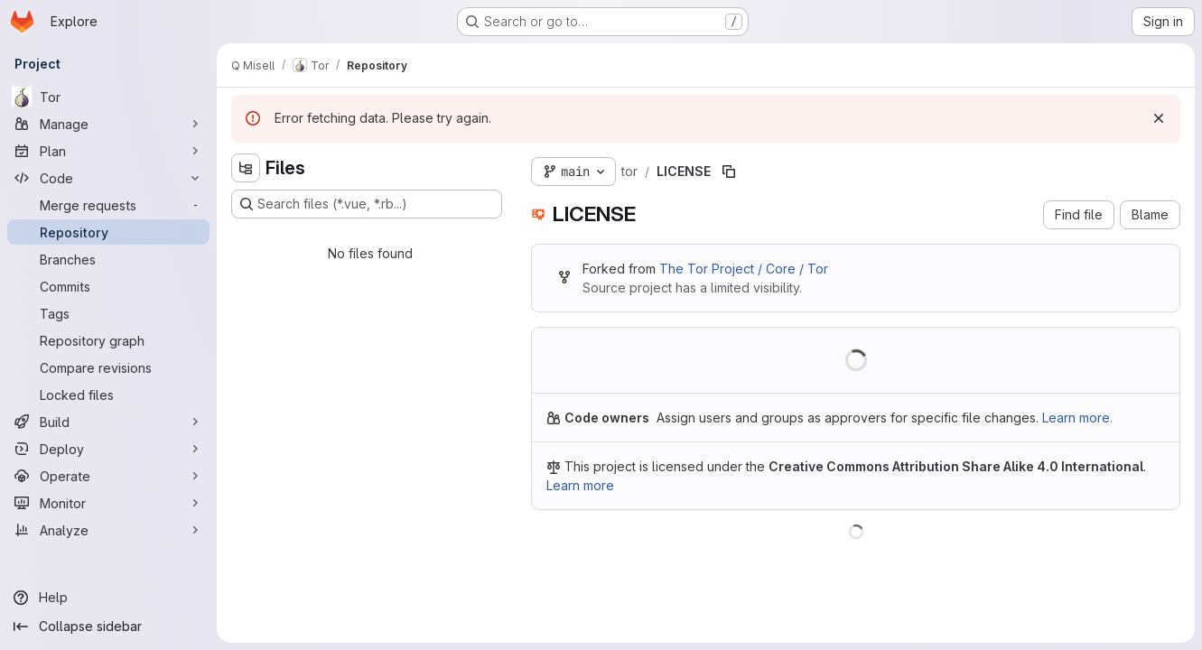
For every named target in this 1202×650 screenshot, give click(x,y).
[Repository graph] (108, 340)
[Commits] (108, 286)
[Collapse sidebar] (108, 626)
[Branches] (108, 259)
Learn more (580, 485)
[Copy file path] (728, 171)
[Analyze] (108, 530)
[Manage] (108, 123)
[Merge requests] (108, 205)
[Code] (108, 177)
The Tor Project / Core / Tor (743, 268)
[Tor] (108, 96)
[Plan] (108, 150)
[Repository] (108, 232)
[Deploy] (108, 448)
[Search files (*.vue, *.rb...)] (366, 204)
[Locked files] (108, 394)
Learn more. (1077, 417)
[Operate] (108, 475)
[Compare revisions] (108, 367)
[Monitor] (108, 502)
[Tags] (108, 313)
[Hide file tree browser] (245, 167)
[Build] (108, 421)
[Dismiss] (1158, 118)
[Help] (108, 597)
